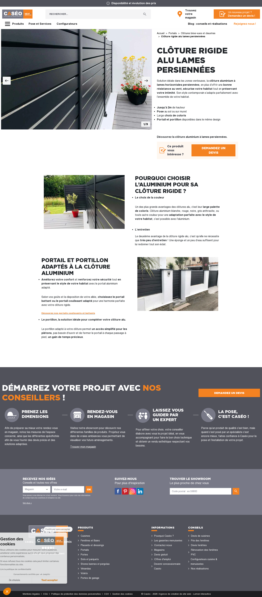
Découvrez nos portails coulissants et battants (68, 313)
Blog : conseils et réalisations (207, 23)
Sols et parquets (90, 559)
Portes (84, 554)
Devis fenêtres (199, 545)
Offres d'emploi (162, 559)
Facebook (118, 491)
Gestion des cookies (122, 594)
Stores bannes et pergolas (95, 564)
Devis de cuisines (200, 536)
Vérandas (86, 568)
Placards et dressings (92, 545)
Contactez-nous (163, 545)
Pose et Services (40, 23)
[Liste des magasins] (36, 489)
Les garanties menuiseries (168, 540)
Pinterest (125, 491)
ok (89, 489)
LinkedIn (140, 491)
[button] (7, 591)
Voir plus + (27, 503)
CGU (45, 594)
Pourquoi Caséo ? (164, 536)
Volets (84, 573)
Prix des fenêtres (200, 540)
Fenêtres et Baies (90, 540)
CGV (106, 594)
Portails (85, 550)
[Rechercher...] (92, 14)
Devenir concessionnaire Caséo (167, 566)
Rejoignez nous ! (245, 23)
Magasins (159, 550)
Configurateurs (67, 23)
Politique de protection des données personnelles (76, 594)
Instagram (132, 491)
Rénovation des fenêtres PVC (204, 552)
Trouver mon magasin (83, 446)
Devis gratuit (161, 554)
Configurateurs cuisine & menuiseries (204, 561)
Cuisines (85, 536)
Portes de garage (90, 578)
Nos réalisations (200, 568)
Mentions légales (31, 594)
